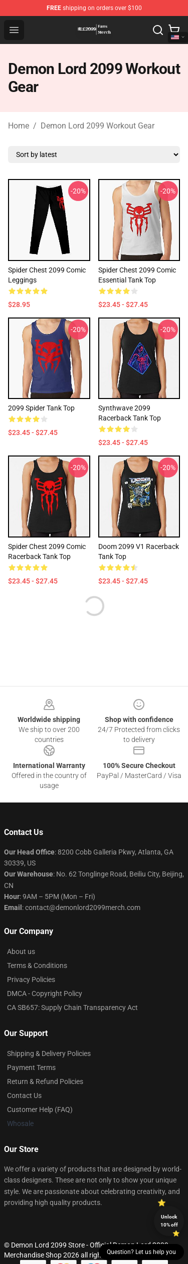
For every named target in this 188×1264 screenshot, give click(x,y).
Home (18, 125)
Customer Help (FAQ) (40, 1110)
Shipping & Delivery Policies (49, 1054)
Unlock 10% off (169, 1221)
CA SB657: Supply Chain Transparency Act (72, 1008)
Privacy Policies (31, 980)
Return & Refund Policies (45, 1082)
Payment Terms (31, 1068)
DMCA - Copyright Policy (44, 994)
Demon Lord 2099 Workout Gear (97, 125)
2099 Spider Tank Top (41, 408)
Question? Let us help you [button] (141, 1252)
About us (21, 952)
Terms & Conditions (37, 966)
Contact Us (24, 1096)
